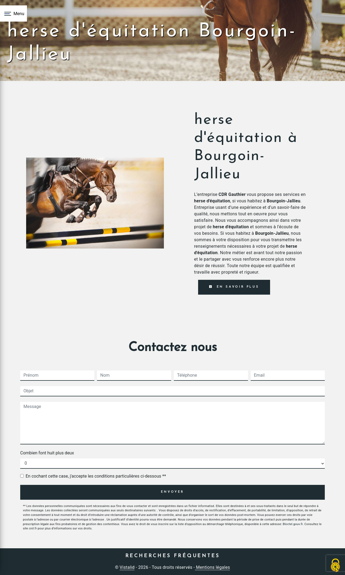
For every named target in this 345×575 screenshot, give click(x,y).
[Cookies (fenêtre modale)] (335, 565)
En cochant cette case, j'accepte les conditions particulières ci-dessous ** (96, 476)
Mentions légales (212, 567)
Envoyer (172, 492)
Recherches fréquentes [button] (172, 556)
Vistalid (127, 567)
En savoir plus (234, 286)
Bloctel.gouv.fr (293, 524)
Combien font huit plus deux (47, 452)
